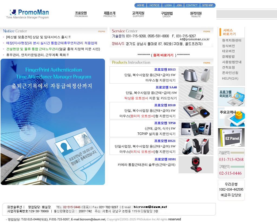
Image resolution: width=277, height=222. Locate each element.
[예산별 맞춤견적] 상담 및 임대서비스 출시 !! (38, 37)
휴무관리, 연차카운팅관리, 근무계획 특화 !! (37, 55)
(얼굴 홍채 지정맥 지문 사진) (53, 49)
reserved (174, 219)
